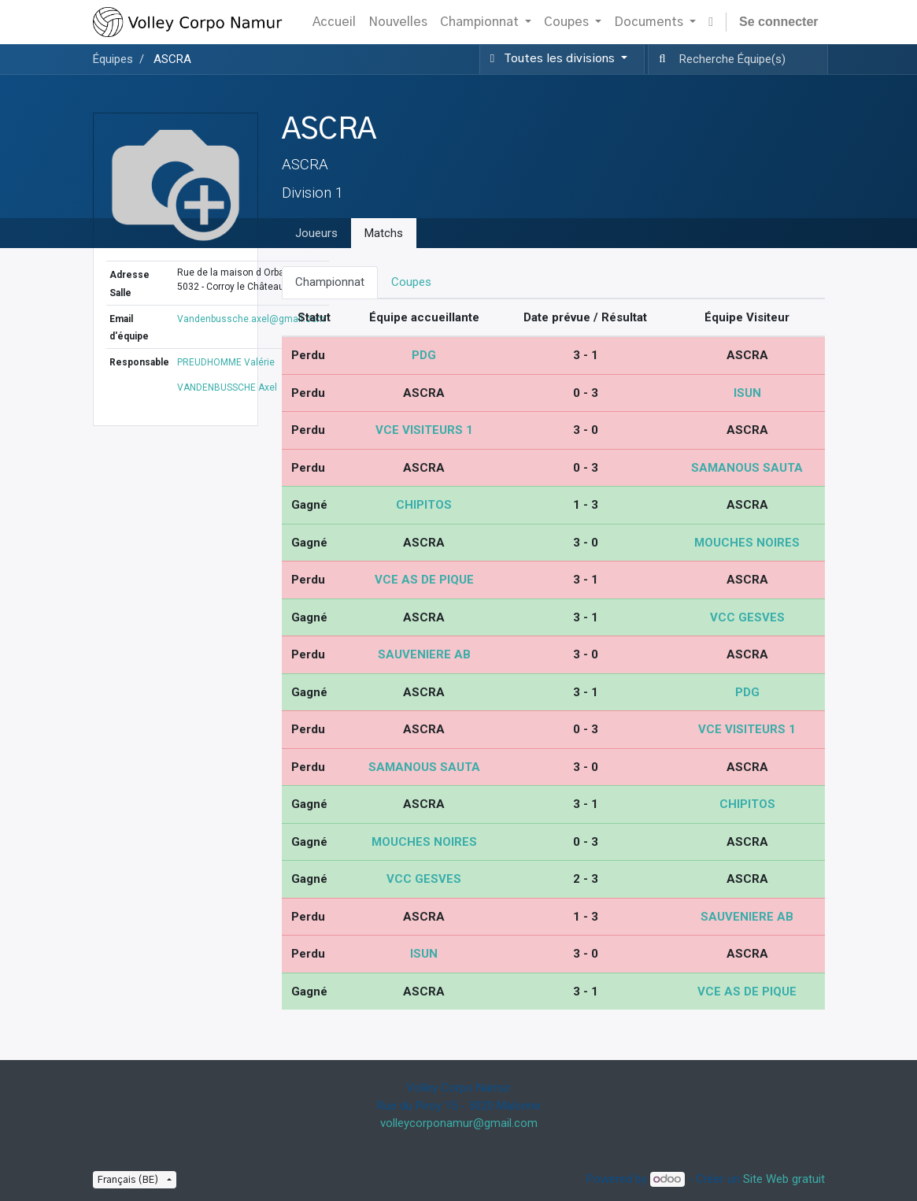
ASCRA (172, 59)
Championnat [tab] (329, 282)
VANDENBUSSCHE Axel (227, 387)
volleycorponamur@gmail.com (459, 1123)
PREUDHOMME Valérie (226, 362)
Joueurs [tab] (316, 233)
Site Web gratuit (784, 1179)
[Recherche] (659, 59)
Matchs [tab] (383, 233)
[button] (710, 22)
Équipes (113, 59)
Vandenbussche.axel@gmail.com (251, 318)
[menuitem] (334, 22)
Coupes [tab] (411, 282)
